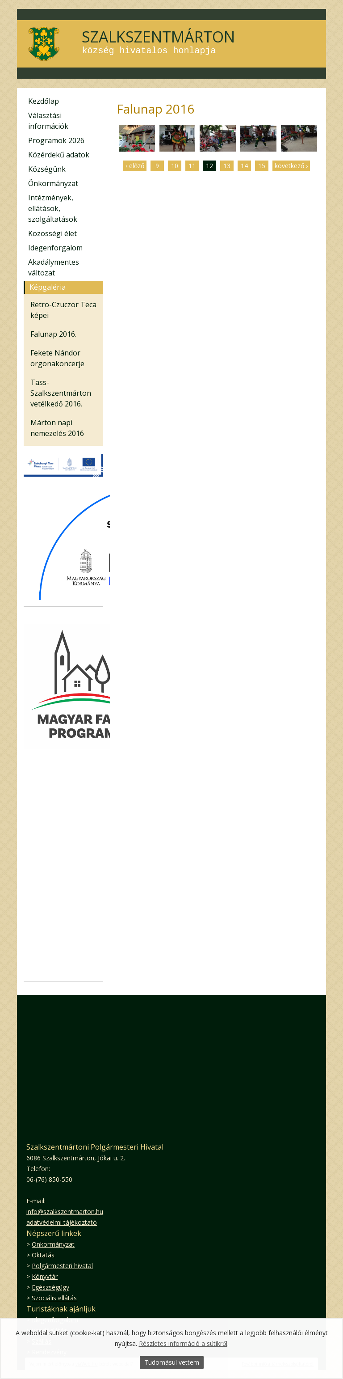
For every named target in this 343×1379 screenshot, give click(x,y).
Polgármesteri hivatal (62, 1265)
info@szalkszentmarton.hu (64, 1211)
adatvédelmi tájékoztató (61, 1222)
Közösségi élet (52, 233)
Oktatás (43, 1255)
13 (226, 165)
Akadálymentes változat (53, 267)
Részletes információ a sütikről (183, 1343)
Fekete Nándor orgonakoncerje (57, 358)
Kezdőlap (43, 101)
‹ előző (134, 165)
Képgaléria (47, 287)
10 (174, 165)
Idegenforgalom (55, 248)
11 (192, 165)
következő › (291, 165)
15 (261, 165)
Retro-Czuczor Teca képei (63, 310)
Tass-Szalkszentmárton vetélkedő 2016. (60, 393)
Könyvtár (45, 1276)
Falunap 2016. (53, 334)
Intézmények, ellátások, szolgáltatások (52, 208)
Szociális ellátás (54, 1298)
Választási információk (48, 120)
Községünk (47, 169)
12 (209, 165)
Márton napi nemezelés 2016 (57, 428)
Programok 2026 (56, 140)
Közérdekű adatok (58, 155)
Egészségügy (50, 1287)
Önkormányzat (53, 183)
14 (244, 165)
